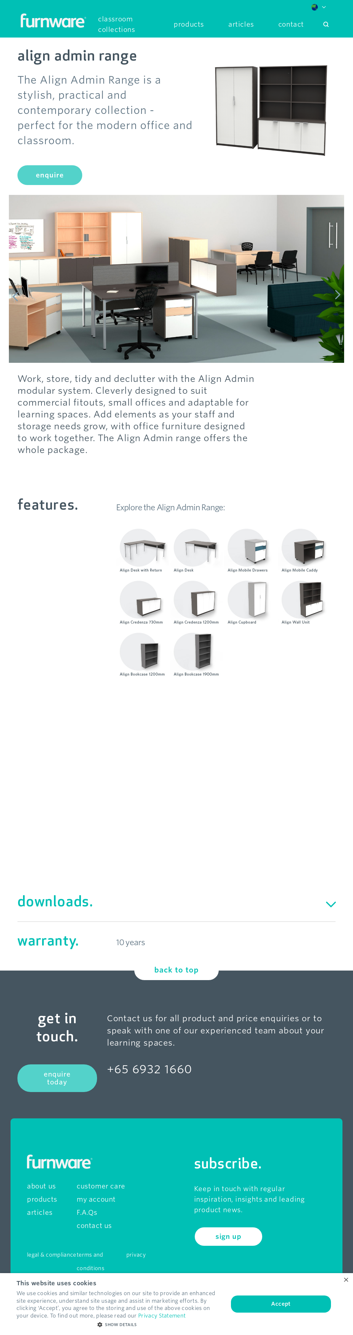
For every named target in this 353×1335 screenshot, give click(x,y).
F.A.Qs (87, 1212)
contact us (94, 1226)
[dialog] (176, 1304)
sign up (228, 1237)
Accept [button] (280, 1304)
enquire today (57, 1078)
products (42, 1199)
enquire (50, 175)
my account (96, 1199)
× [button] (345, 1280)
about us (41, 1186)
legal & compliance (51, 1255)
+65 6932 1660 (149, 1069)
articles (40, 1212)
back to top (176, 970)
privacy (136, 1255)
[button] (119, 1325)
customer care (101, 1186)
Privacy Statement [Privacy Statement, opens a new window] (162, 1316)
